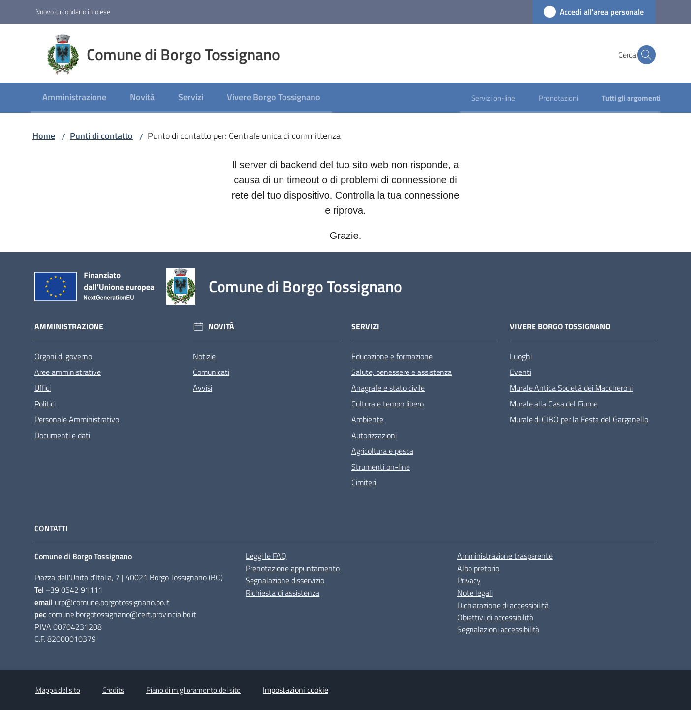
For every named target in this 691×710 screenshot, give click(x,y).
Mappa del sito (57, 690)
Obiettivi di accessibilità (495, 617)
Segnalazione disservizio (285, 580)
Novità (221, 326)
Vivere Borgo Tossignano (560, 326)
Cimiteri (363, 482)
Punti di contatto (101, 135)
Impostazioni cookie (295, 690)
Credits (113, 690)
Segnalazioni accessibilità (498, 629)
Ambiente (367, 419)
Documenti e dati (62, 435)
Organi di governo (63, 356)
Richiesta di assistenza (282, 593)
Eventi (520, 372)
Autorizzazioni (374, 435)
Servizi (365, 326)
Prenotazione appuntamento (293, 568)
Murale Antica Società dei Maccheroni (571, 388)
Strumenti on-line (380, 467)
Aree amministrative (67, 372)
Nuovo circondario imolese (72, 11)
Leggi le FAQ (266, 556)
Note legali (475, 593)
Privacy (469, 580)
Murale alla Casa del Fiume (553, 403)
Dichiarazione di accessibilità (503, 605)
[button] (644, 55)
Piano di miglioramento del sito (193, 690)
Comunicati (211, 372)
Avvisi (202, 388)
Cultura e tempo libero (387, 403)
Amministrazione (68, 326)
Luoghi (521, 356)
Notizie (204, 356)
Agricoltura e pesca (382, 451)
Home (43, 135)
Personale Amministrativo (76, 419)
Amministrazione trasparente (505, 556)
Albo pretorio (478, 568)
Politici (45, 403)
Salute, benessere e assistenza (401, 372)
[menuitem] (74, 98)
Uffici (42, 388)
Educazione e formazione (392, 356)
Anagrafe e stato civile (388, 388)
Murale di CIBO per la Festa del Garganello (579, 419)
